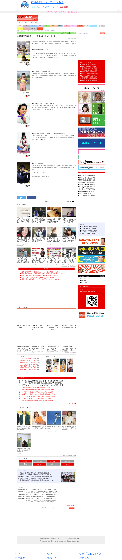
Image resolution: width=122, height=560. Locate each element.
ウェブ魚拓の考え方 (90, 550)
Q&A (50, 550)
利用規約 (20, 554)
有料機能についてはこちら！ (47, 2)
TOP (17, 550)
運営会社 (52, 554)
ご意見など (85, 554)
